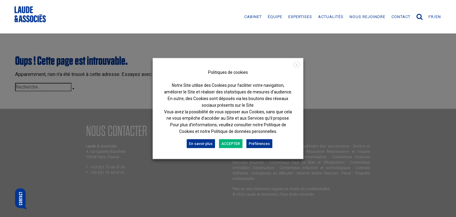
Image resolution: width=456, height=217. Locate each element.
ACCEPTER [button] (230, 143)
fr (431, 16)
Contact (400, 16)
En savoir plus (201, 143)
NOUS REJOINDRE (367, 16)
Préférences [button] (259, 143)
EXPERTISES (300, 16)
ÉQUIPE (275, 16)
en (438, 16)
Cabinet (253, 16)
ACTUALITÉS (331, 16)
